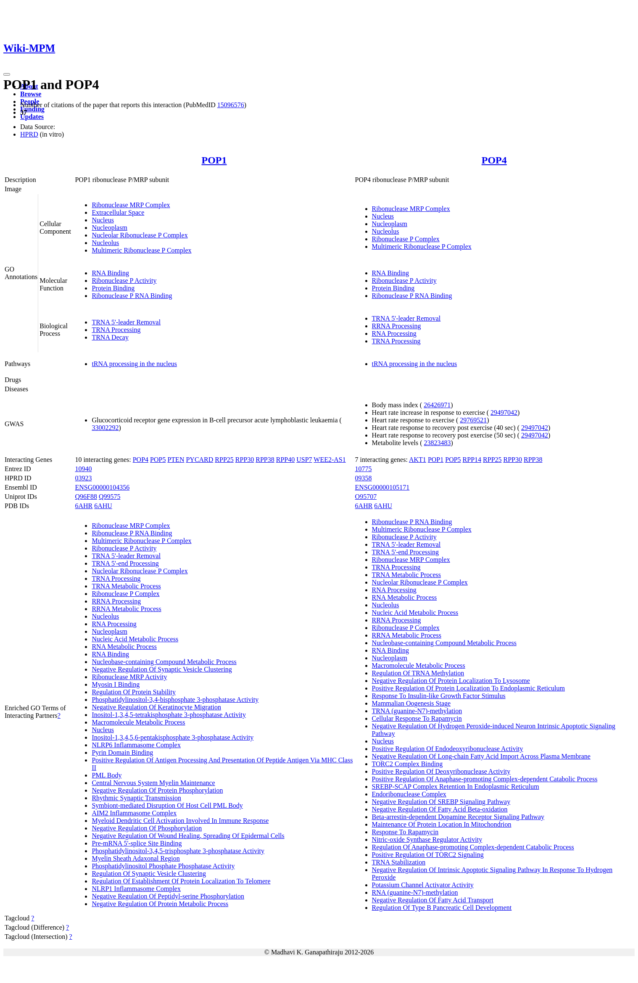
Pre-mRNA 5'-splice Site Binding (137, 843)
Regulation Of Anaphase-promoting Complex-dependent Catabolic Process (473, 847)
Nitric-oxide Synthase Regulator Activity (427, 839)
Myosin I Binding (116, 684)
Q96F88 (86, 496)
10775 (363, 468)
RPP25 (224, 459)
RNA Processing (394, 333)
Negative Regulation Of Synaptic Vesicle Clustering (162, 669)
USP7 (304, 459)
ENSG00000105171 (382, 487)
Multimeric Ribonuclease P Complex (141, 250)
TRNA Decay (110, 337)
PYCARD (199, 459)
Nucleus (102, 220)
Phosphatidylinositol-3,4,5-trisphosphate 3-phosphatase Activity (178, 850)
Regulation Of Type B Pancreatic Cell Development (442, 907)
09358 (363, 478)
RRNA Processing (396, 325)
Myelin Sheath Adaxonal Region (135, 858)
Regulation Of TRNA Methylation (418, 673)
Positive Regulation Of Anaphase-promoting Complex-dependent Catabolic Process (485, 779)
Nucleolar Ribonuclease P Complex (139, 235)
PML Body (106, 775)
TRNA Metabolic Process (126, 586)
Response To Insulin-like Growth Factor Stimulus (439, 695)
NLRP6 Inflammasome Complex (136, 744)
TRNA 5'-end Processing (125, 563)
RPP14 (472, 459)
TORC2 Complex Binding (407, 763)
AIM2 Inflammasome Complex (134, 813)
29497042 (503, 412)
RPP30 (244, 459)
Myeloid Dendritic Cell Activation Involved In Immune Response (180, 820)
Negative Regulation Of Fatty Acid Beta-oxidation (440, 809)
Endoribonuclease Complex (409, 794)
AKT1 (417, 459)
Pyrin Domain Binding (122, 752)
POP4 (494, 160)
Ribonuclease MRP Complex (131, 204)
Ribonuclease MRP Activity (129, 676)
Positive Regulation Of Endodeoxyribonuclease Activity (447, 748)
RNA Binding (110, 273)
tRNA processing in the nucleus (134, 363)
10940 (83, 468)
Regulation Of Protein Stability (134, 692)
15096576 (230, 104)
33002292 (105, 427)
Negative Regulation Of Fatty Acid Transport (432, 900)
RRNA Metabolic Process (126, 608)
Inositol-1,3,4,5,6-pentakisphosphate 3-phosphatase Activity (172, 737)
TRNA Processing (116, 329)
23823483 (437, 442)
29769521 (473, 420)
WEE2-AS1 (329, 459)
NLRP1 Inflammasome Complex (136, 888)
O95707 (366, 496)
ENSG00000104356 (102, 487)
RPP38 (265, 459)
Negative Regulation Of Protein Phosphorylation (157, 790)
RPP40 (285, 459)
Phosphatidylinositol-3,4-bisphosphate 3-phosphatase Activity (175, 699)
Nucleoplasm (109, 227)
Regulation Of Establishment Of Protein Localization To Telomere (181, 881)
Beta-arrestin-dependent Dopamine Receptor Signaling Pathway (458, 816)
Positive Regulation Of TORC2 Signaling (428, 854)
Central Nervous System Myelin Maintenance (153, 782)
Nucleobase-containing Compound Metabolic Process (164, 661)
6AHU (103, 505)
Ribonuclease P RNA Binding (132, 295)
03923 (83, 478)
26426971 (437, 404)
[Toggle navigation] (6, 74)
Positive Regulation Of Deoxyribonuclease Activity (441, 771)
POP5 (158, 459)
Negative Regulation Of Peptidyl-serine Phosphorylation (168, 896)
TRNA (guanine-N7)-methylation (417, 710)
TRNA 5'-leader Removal (126, 322)
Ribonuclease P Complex (406, 238)
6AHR (83, 505)
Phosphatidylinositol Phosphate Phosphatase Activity (163, 866)
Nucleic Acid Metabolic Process (135, 639)
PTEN (175, 459)
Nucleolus (105, 242)
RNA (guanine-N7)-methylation (415, 892)
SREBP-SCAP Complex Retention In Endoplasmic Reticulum (455, 786)
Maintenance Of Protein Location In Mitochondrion (441, 824)
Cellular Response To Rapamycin (417, 718)
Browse (30, 94)
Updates (32, 116)
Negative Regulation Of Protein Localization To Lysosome (451, 680)
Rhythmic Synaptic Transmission (136, 797)
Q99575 (110, 496)
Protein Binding (113, 288)
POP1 (214, 160)
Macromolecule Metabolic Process (138, 722)
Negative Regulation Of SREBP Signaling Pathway (441, 801)
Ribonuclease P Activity (124, 280)
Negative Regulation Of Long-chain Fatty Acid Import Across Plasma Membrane (481, 756)
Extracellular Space (118, 212)
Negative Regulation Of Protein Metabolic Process (160, 903)
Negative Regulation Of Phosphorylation (147, 828)
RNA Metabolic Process (124, 646)
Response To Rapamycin (405, 831)
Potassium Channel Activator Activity (423, 884)
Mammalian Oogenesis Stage (411, 703)
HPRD (29, 134)
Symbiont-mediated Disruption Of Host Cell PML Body (167, 805)
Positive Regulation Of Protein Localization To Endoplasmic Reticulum (468, 688)
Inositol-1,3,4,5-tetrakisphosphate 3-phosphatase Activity (169, 714)
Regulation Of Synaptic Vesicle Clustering (149, 873)
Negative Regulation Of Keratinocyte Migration (156, 707)
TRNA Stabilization (399, 862)
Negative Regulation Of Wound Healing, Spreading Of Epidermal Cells (188, 835)
